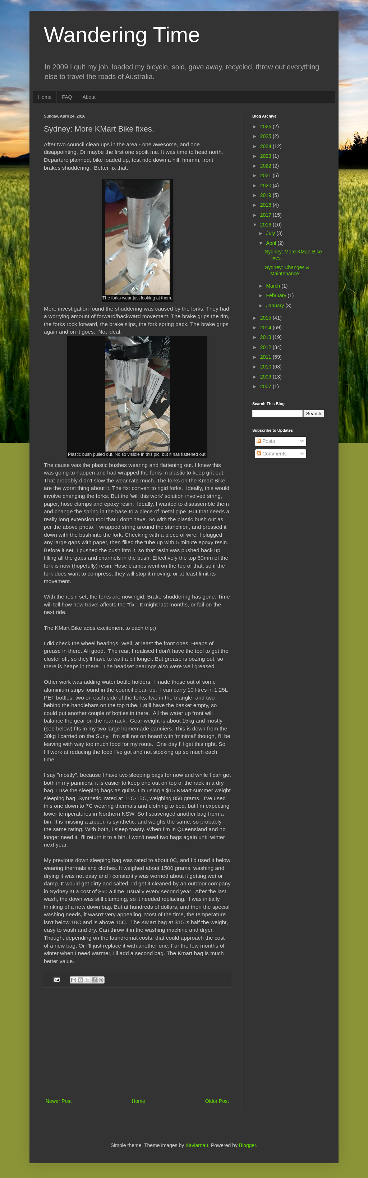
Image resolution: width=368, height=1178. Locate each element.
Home (44, 97)
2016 (266, 225)
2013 (266, 337)
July (271, 233)
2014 (266, 327)
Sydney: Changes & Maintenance (287, 270)
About (89, 97)
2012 (266, 347)
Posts (266, 441)
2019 (266, 195)
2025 (266, 136)
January (275, 305)
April (271, 243)
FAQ (67, 97)
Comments (272, 454)
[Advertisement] (137, 1043)
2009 (266, 377)
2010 (266, 367)
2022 (266, 166)
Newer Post (59, 1101)
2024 (266, 146)
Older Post (217, 1101)
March (273, 286)
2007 (266, 386)
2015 (266, 318)
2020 (266, 185)
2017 (266, 215)
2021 (266, 175)
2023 (266, 156)
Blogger (247, 1145)
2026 (266, 126)
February (277, 295)
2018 (266, 205)
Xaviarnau (196, 1145)
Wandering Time (122, 35)
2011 (266, 357)
